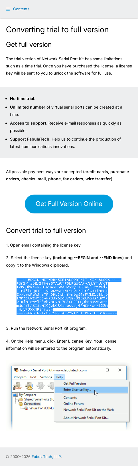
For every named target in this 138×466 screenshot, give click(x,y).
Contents (21, 9)
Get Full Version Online (69, 204)
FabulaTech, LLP (46, 456)
